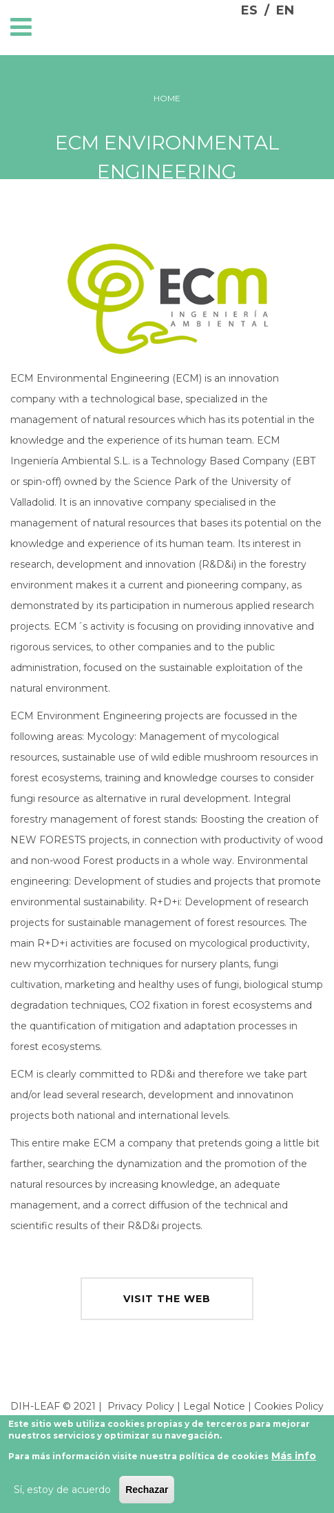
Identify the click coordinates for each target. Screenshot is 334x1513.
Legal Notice (214, 1406)
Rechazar (146, 1494)
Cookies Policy (289, 1406)
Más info (293, 1460)
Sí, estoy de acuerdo (62, 1494)
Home (167, 98)
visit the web (167, 1299)
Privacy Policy (140, 1406)
